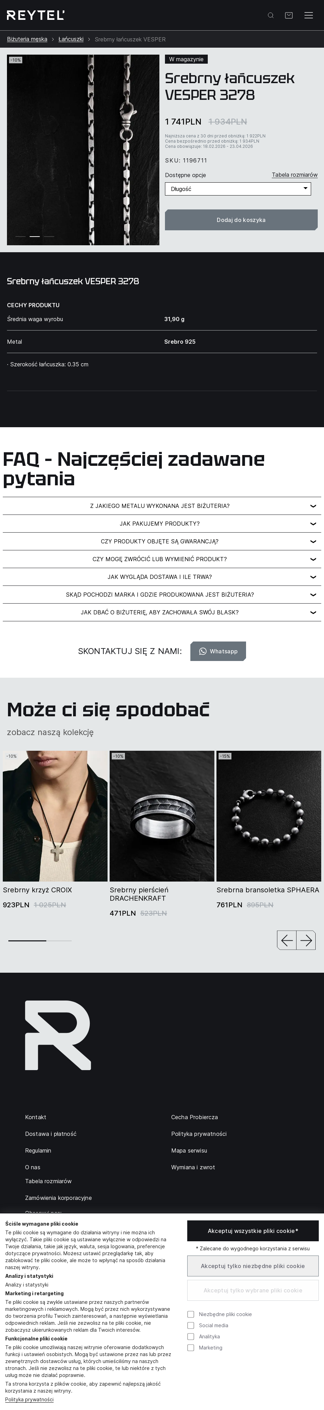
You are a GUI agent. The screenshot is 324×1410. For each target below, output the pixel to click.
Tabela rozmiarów (48, 1181)
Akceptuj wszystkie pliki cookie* (253, 1230)
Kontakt (35, 1117)
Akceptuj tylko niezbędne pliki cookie (253, 1265)
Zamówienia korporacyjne (58, 1197)
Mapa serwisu (189, 1150)
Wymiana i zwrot (193, 1167)
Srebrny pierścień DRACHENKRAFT (139, 894)
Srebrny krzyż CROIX (37, 890)
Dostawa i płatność (51, 1133)
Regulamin (38, 1150)
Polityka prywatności (199, 1133)
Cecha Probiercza (194, 1117)
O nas (32, 1167)
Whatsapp (218, 651)
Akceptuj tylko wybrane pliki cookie (253, 1290)
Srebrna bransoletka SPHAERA (267, 890)
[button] (287, 940)
